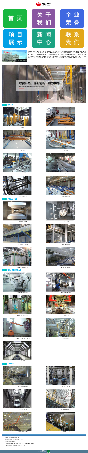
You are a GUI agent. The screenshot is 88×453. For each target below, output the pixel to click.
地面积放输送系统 (66, 196)
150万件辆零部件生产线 (23, 431)
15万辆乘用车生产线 (66, 386)
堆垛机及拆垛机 (23, 173)
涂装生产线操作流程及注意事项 (12, 437)
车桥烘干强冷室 (66, 221)
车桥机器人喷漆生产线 (66, 292)
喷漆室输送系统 (66, 173)
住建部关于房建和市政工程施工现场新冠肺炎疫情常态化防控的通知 (19, 443)
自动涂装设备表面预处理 (10, 441)
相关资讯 (11, 434)
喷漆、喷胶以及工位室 (14, 270)
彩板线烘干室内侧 (23, 221)
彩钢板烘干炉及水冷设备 (23, 244)
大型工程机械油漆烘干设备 (23, 267)
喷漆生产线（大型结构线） (23, 315)
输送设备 (10, 105)
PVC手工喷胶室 (66, 338)
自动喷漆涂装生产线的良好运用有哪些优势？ (14, 439)
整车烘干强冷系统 (66, 244)
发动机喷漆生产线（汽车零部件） (23, 338)
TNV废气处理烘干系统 (66, 267)
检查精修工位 (23, 360)
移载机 (66, 127)
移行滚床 (23, 150)
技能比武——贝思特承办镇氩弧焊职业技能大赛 (15, 445)
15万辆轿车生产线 (23, 409)
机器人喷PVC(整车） (66, 315)
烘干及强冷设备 (12, 199)
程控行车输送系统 (23, 196)
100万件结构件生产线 (66, 431)
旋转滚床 (66, 150)
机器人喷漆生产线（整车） (23, 292)
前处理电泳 (10, 363)
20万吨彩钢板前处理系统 (23, 386)
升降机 (22, 127)
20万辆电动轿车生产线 (66, 409)
